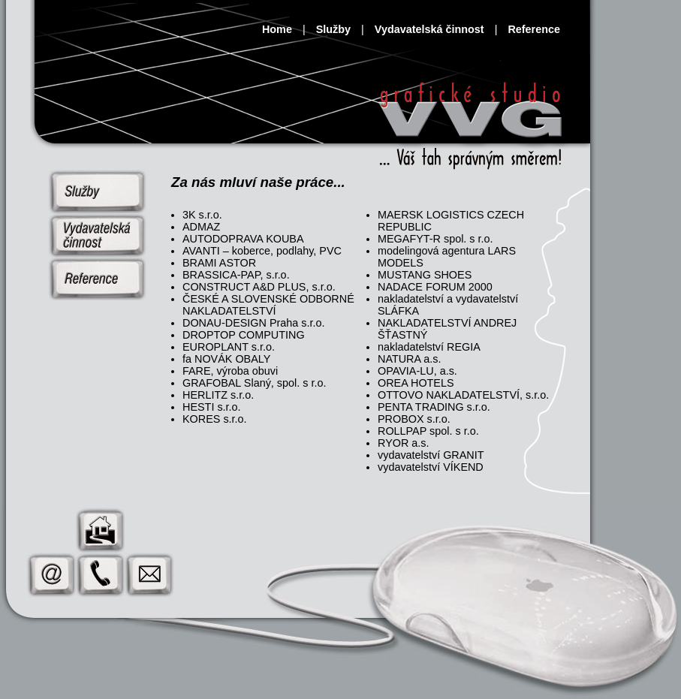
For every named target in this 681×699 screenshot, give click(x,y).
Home (277, 29)
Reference (534, 29)
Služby (333, 29)
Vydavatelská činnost (429, 29)
